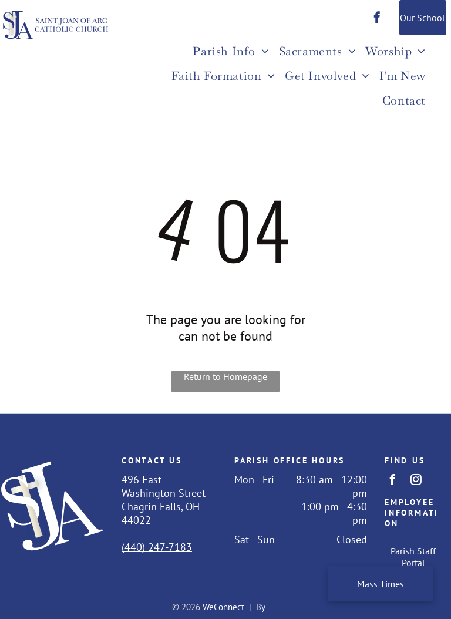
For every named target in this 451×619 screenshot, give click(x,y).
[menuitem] (231, 52)
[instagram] (416, 481)
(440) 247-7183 (157, 547)
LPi (273, 607)
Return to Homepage (225, 376)
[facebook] (377, 19)
